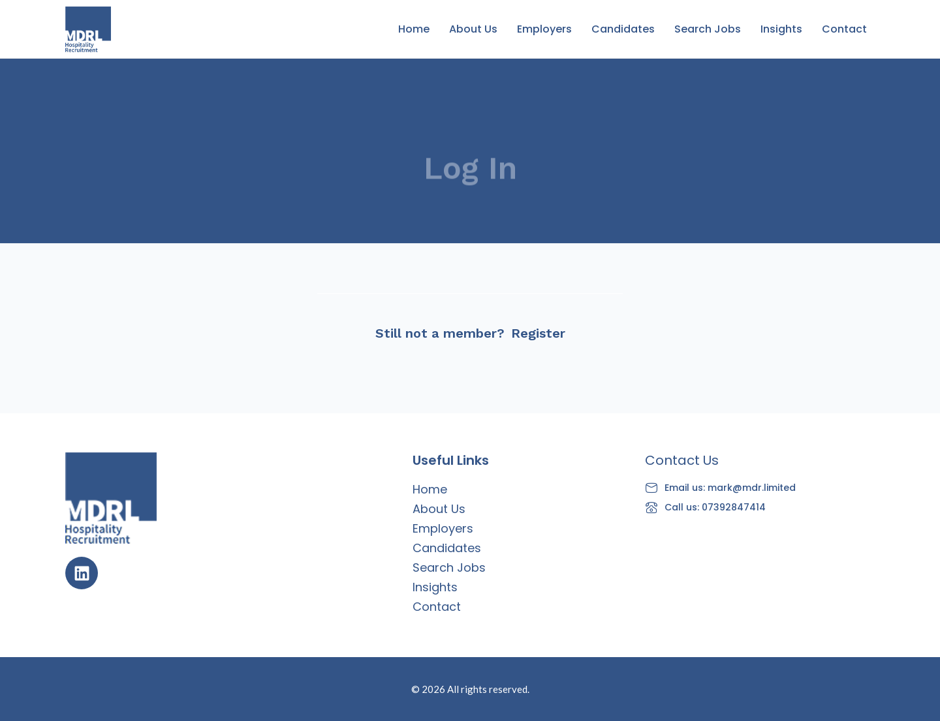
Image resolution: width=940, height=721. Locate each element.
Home (414, 29)
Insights (781, 29)
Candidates (623, 29)
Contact (844, 29)
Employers (544, 29)
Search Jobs (707, 29)
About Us (473, 29)
